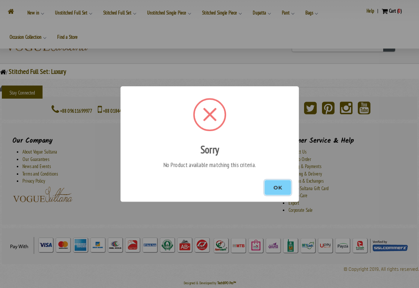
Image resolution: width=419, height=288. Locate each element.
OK (277, 187)
